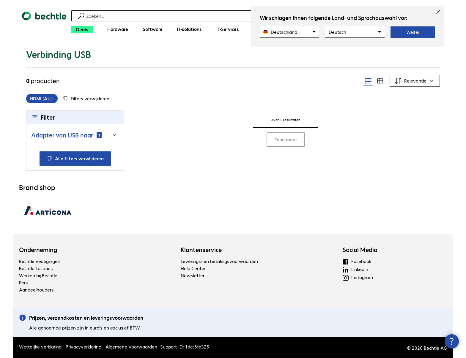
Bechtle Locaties (36, 268)
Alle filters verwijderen (75, 158)
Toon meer (286, 139)
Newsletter (192, 275)
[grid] (42, 98)
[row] (42, 98)
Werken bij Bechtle (38, 275)
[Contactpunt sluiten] (452, 341)
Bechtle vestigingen (39, 261)
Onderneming (38, 249)
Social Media (360, 249)
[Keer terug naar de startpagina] (44, 24)
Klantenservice (201, 249)
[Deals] (82, 29)
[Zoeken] (237, 16)
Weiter (412, 32)
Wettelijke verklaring (40, 346)
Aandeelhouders (36, 289)
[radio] (368, 80)
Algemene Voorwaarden (131, 346)
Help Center (193, 268)
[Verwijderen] (42, 98)
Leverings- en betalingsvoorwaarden (219, 261)
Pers (23, 282)
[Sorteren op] (415, 81)
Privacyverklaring (83, 346)
